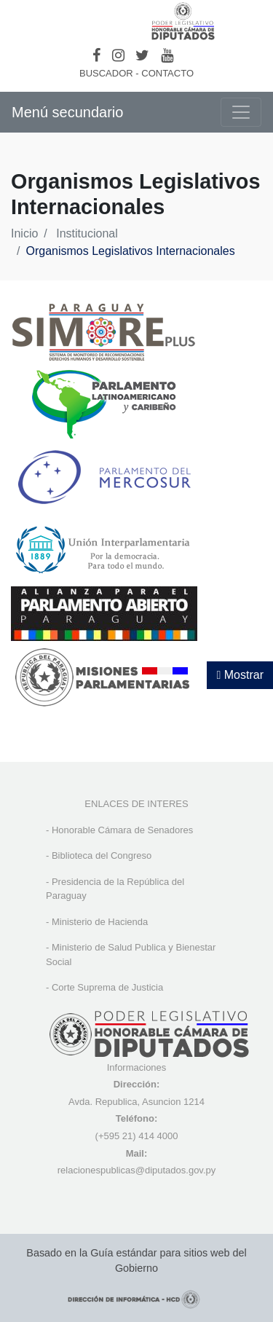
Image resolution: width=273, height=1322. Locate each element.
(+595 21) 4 (119, 1135)
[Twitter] (142, 55)
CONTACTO (167, 73)
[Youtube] (167, 55)
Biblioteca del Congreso (101, 855)
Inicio (24, 233)
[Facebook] (96, 55)
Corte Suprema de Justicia (107, 987)
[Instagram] (118, 55)
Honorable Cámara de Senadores (122, 830)
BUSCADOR (106, 73)
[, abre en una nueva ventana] (104, 403)
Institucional (87, 233)
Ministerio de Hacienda (100, 921)
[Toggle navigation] (241, 112)
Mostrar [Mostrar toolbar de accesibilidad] (240, 675)
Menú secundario (67, 112)
